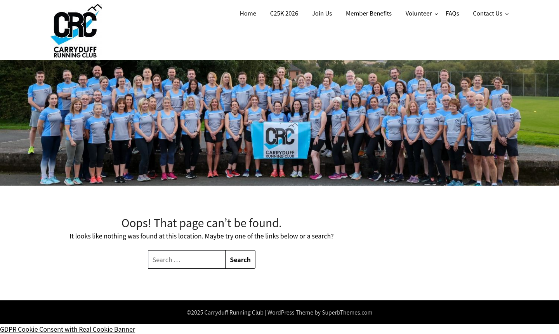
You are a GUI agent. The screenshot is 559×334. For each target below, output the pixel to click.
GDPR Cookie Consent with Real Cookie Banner (67, 329)
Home (248, 13)
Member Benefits (369, 13)
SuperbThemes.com (347, 312)
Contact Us (487, 13)
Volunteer (419, 13)
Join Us (322, 13)
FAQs (452, 13)
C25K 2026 (284, 13)
